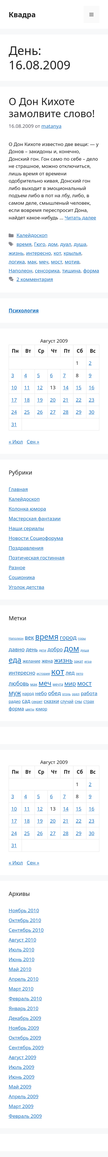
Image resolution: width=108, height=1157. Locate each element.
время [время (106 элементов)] (46, 636)
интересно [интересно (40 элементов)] (22, 672)
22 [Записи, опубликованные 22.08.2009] (78, 400)
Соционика (22, 577)
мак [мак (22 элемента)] (33, 684)
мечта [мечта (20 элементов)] (58, 684)
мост (56, 261)
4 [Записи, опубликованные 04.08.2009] (25, 375)
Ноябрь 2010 (24, 910)
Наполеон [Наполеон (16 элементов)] (16, 638)
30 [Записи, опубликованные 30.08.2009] (91, 412)
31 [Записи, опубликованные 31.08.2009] (14, 424)
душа (80, 244)
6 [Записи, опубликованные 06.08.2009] (51, 375)
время (23, 244)
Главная (18, 489)
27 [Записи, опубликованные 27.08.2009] (53, 412)
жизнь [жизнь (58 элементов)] (63, 660)
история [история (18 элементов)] (43, 673)
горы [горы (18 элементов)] (82, 638)
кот (57, 253)
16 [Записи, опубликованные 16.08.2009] (91, 387)
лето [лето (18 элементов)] (79, 673)
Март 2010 (21, 988)
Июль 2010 (21, 949)
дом (52, 244)
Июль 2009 (21, 1067)
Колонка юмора (27, 508)
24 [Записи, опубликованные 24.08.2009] (14, 412)
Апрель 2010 (23, 979)
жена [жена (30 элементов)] (47, 661)
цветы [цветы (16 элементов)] (29, 709)
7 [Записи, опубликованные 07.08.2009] (64, 375)
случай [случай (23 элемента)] (66, 701)
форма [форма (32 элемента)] (16, 708)
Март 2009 (21, 1106)
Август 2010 (22, 939)
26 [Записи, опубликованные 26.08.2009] (40, 412)
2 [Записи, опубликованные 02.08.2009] (90, 363)
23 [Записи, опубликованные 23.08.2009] (91, 400)
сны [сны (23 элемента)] (78, 701)
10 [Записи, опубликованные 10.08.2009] (14, 387)
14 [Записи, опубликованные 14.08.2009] (65, 387)
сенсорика (47, 270)
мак (32, 261)
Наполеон (20, 270)
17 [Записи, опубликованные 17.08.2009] (14, 400)
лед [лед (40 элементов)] (70, 672)
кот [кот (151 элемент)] (57, 671)
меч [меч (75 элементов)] (45, 683)
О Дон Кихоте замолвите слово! (52, 107)
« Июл (16, 441)
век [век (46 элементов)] (29, 637)
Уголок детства (26, 587)
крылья (72, 253)
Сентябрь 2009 (26, 1047)
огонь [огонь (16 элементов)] (66, 694)
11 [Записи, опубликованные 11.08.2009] (27, 387)
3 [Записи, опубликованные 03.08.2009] (12, 375)
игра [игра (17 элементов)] (88, 661)
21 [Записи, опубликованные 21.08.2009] (65, 400)
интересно (38, 253)
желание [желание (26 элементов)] (32, 661)
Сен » (33, 441)
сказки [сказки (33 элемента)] (51, 701)
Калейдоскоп (32, 235)
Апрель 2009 (23, 1096)
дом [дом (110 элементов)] (71, 648)
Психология (24, 310)
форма (91, 270)
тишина (71, 270)
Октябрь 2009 (25, 1037)
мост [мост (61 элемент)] (84, 683)
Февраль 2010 (25, 998)
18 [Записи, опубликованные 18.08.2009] (27, 400)
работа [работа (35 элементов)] (89, 693)
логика (17, 261)
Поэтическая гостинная (37, 557)
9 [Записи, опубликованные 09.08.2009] (90, 375)
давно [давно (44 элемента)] (17, 649)
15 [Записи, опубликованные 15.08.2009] (78, 387)
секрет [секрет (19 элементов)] (36, 701)
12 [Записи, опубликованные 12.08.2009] (40, 387)
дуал (65, 244)
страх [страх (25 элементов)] (88, 701)
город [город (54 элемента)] (68, 637)
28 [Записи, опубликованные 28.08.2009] (65, 412)
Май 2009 (20, 1086)
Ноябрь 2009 (24, 1028)
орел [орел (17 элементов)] (75, 694)
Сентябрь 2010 (26, 930)
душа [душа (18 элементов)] (84, 650)
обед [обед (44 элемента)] (54, 693)
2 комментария (34, 279)
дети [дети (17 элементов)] (42, 650)
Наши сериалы (26, 528)
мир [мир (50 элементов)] (70, 683)
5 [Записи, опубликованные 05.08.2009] (38, 375)
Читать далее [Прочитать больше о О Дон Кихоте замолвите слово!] (80, 217)
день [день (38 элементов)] (32, 649)
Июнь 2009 (21, 1076)
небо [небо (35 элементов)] (41, 693)
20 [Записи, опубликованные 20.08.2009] (53, 400)
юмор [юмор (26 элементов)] (41, 709)
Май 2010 (20, 969)
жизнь (16, 253)
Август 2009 (22, 1057)
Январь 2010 (23, 1008)
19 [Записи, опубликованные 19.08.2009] (40, 400)
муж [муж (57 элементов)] (15, 692)
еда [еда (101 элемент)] (15, 660)
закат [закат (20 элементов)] (78, 661)
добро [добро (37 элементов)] (55, 649)
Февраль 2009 (25, 1116)
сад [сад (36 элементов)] (26, 700)
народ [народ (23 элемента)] (28, 693)
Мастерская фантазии (35, 518)
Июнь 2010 (21, 959)
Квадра (22, 14)
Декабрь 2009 (25, 1018)
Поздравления (26, 548)
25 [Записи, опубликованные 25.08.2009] (27, 412)
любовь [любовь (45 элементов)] (19, 683)
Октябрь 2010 (25, 920)
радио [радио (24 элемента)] (15, 701)
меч (43, 261)
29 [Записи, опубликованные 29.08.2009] (78, 412)
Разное (17, 567)
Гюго (39, 244)
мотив (72, 261)
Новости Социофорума (36, 538)
